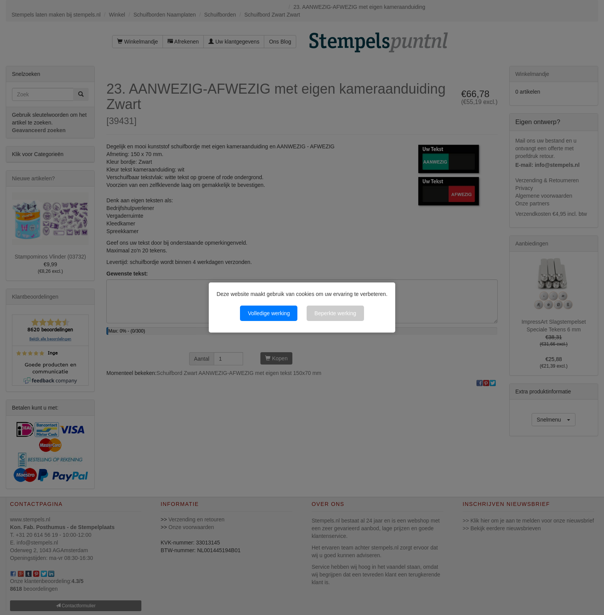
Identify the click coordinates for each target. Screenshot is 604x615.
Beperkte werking (335, 313)
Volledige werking (269, 313)
